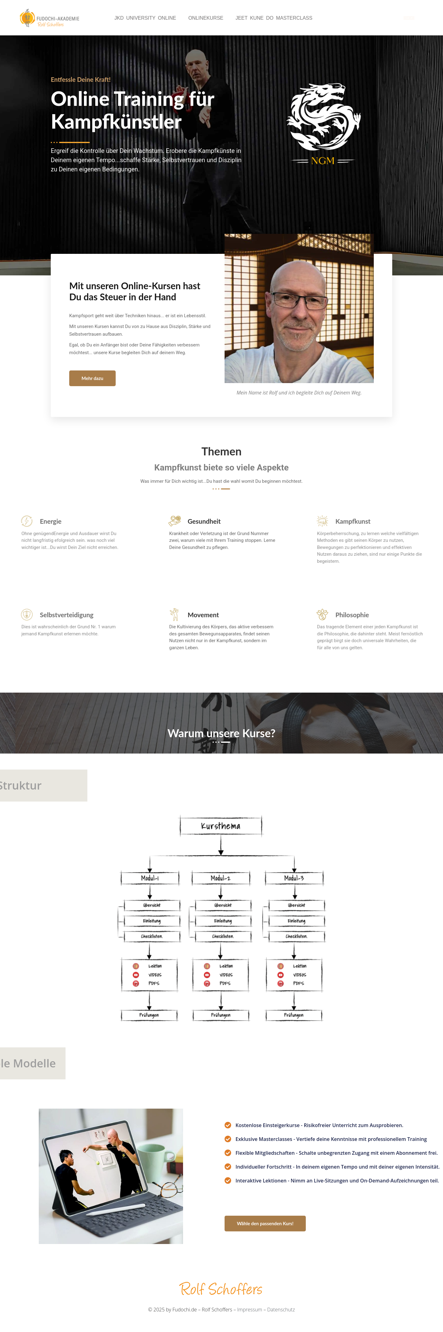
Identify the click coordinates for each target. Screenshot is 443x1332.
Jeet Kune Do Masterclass (274, 18)
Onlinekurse (205, 18)
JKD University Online (145, 18)
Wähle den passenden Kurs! (265, 1223)
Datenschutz (281, 1309)
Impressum (249, 1309)
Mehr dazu (92, 378)
